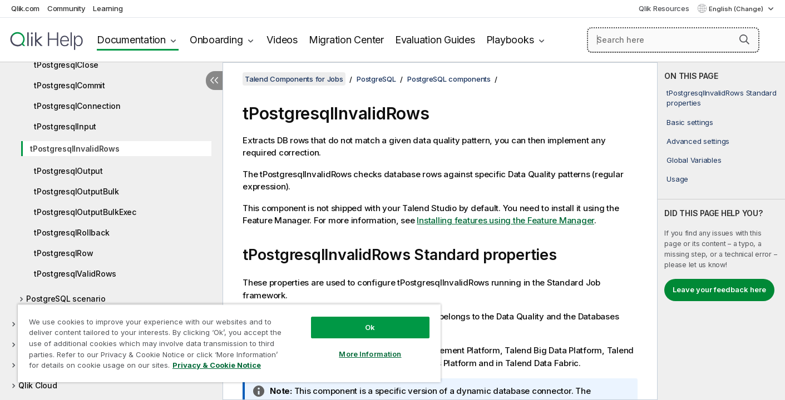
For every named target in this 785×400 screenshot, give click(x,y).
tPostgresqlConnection (77, 106)
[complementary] (721, 231)
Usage (677, 178)
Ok (370, 327)
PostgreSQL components (449, 78)
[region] (229, 343)
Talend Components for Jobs (294, 78)
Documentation (131, 40)
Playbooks (510, 40)
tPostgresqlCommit (69, 85)
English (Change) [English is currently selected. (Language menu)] (737, 9)
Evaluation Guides (435, 40)
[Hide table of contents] (214, 80)
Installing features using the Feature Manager (505, 220)
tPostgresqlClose (66, 64)
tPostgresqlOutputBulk (76, 191)
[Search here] (673, 40)
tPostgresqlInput (65, 126)
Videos (282, 40)
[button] (744, 39)
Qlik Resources (664, 8)
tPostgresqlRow (63, 253)
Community (66, 8)
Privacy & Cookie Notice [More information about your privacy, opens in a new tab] (216, 365)
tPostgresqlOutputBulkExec (85, 212)
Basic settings (689, 122)
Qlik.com (25, 8)
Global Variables (693, 160)
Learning (107, 8)
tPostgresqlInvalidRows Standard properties (721, 97)
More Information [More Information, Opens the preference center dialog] (370, 353)
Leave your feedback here (719, 289)
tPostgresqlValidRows (75, 273)
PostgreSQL (376, 78)
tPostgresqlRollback (71, 232)
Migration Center (346, 40)
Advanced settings (697, 141)
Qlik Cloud (37, 385)
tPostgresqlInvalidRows (75, 148)
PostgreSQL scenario (65, 298)
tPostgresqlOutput (68, 171)
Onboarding (216, 40)
